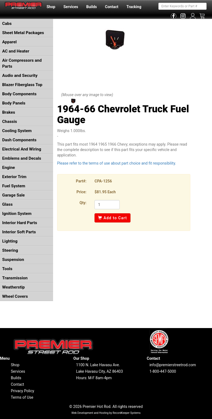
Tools (7, 268)
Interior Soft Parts (19, 232)
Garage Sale (13, 195)
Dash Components (19, 140)
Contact (111, 7)
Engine (8, 167)
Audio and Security (20, 75)
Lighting (10, 241)
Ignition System (16, 213)
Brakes (8, 112)
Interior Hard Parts (19, 222)
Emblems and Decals (21, 158)
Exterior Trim (14, 176)
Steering (10, 250)
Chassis (9, 121)
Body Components (19, 93)
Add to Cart (112, 218)
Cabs (7, 23)
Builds (91, 7)
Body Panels (13, 103)
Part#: (81, 181)
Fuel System (13, 186)
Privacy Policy (22, 391)
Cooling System (17, 130)
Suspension (13, 259)
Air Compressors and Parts (22, 63)
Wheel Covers (15, 296)
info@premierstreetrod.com (172, 365)
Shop (51, 7)
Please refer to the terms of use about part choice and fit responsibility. (116, 163)
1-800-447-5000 (162, 371)
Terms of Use (22, 397)
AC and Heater (15, 51)
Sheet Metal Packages (23, 32)
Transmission (15, 278)
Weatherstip (13, 287)
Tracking (133, 7)
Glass (7, 204)
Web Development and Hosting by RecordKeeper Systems (106, 412)
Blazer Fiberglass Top (22, 84)
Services (70, 7)
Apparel (9, 42)
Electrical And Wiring (21, 149)
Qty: (83, 203)
